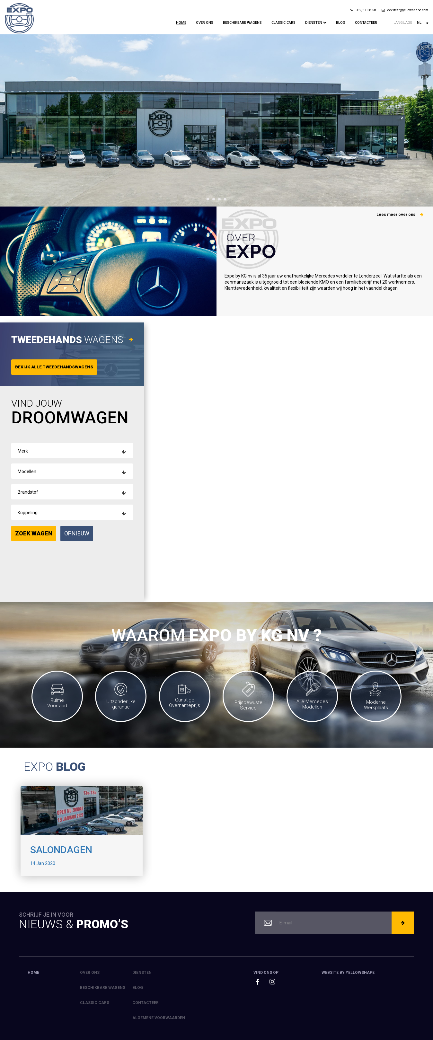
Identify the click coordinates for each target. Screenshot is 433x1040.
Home (181, 23)
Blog (340, 23)
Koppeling (28, 512)
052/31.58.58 (363, 10)
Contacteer (366, 23)
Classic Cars (283, 23)
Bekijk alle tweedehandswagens (54, 367)
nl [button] (422, 23)
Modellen (27, 471)
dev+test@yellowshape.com (405, 10)
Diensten (315, 23)
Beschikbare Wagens (242, 23)
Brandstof (28, 492)
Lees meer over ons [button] (399, 214)
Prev (8, 120)
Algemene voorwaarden (158, 1018)
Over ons (204, 23)
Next (425, 120)
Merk (23, 451)
